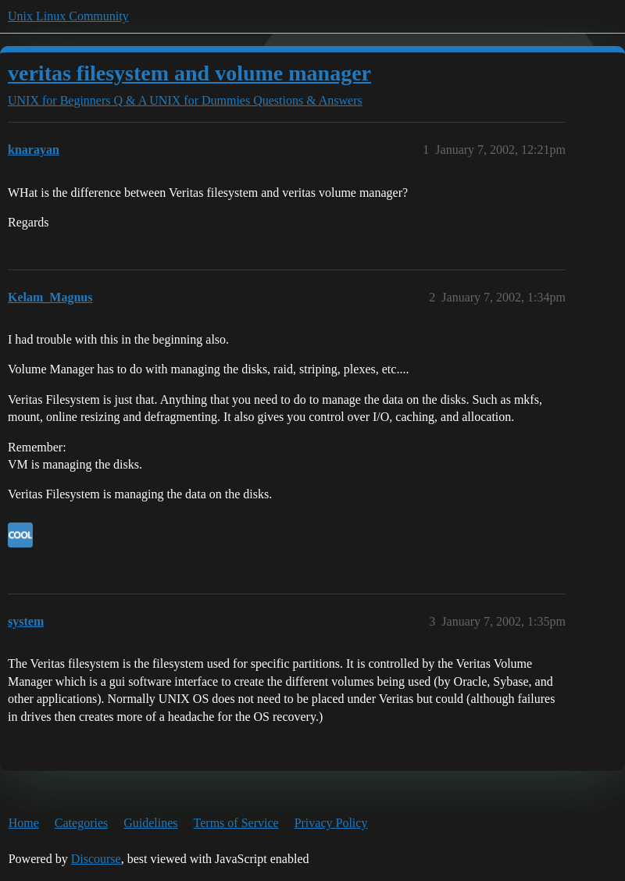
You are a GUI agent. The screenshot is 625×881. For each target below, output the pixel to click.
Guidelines (150, 822)
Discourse (96, 858)
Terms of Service (236, 822)
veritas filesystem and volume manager (189, 73)
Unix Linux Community (68, 16)
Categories (81, 822)
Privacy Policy (331, 822)
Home (24, 822)
